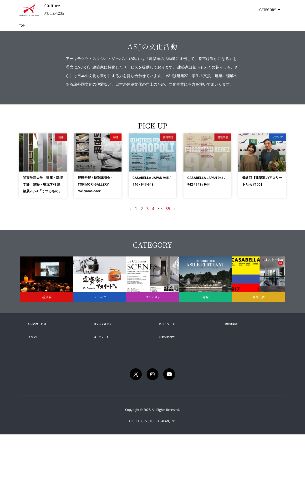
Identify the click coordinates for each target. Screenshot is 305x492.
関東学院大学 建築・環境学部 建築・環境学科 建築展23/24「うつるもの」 (43, 184)
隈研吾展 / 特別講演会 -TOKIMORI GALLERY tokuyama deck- (95, 184)
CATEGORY (269, 10)
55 (167, 208)
